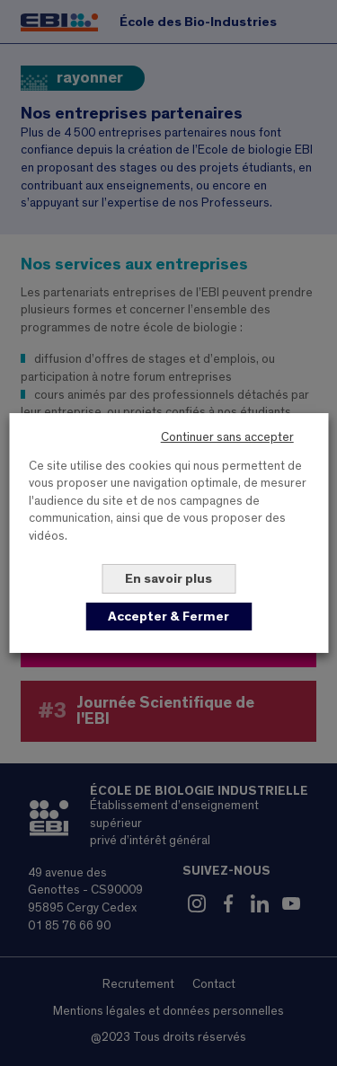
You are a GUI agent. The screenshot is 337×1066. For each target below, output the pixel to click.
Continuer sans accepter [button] (227, 437)
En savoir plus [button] (168, 579)
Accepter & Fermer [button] (168, 616)
